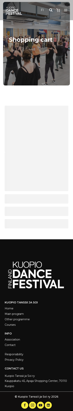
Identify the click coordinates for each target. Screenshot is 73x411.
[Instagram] (32, 405)
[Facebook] (24, 405)
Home (9, 308)
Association (12, 339)
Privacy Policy (14, 359)
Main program (14, 314)
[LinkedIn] (48, 405)
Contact (10, 345)
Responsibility (14, 354)
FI (42, 10)
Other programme (17, 319)
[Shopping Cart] (58, 10)
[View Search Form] (50, 10)
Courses (10, 325)
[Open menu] (65, 10)
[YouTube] (40, 405)
